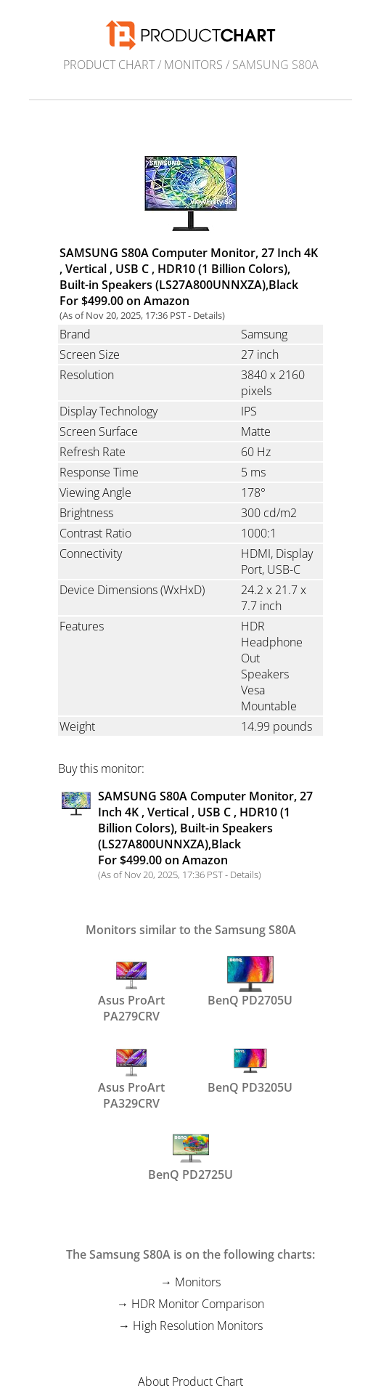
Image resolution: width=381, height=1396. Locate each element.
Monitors (193, 65)
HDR (253, 626)
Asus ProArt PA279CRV (131, 988)
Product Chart (109, 65)
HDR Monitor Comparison (197, 1304)
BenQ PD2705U (250, 982)
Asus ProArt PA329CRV (131, 1075)
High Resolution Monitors (198, 1326)
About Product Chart (190, 1381)
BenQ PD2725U (190, 1156)
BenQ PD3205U (250, 1069)
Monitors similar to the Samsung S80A (191, 930)
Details (207, 315)
